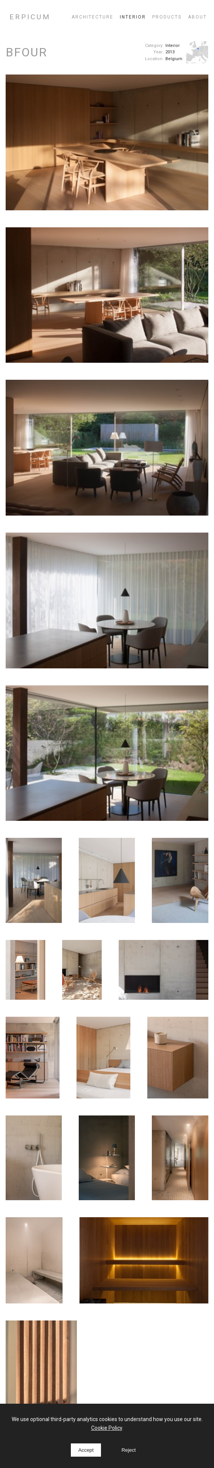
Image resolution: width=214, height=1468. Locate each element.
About (197, 17)
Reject (128, 1450)
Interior (133, 17)
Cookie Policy (106, 1428)
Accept (86, 1450)
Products (167, 17)
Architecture (92, 17)
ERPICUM (29, 16)
